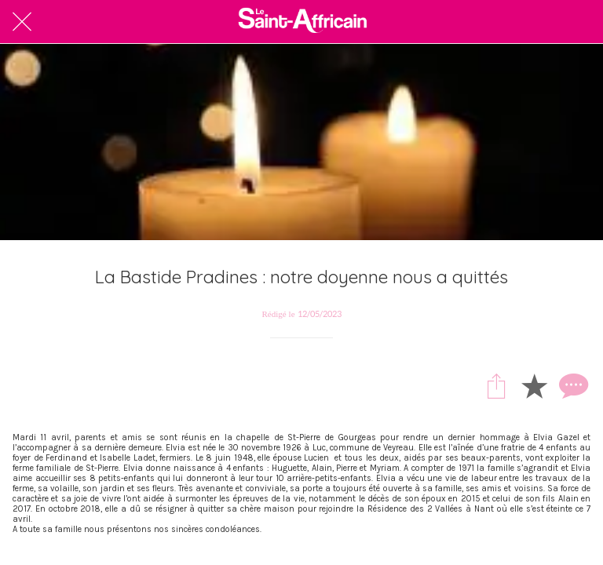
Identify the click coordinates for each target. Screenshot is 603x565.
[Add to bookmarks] (534, 385)
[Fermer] (22, 22)
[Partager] (496, 385)
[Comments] (571, 385)
